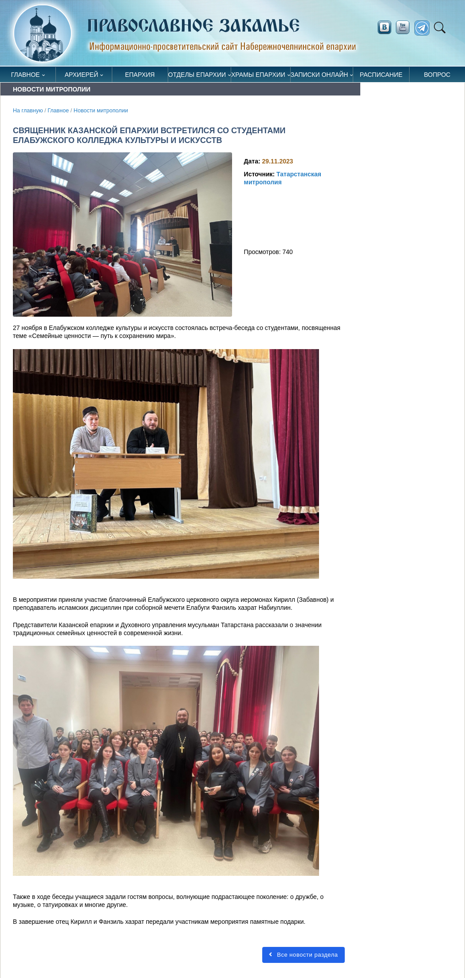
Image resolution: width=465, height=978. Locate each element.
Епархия (140, 74)
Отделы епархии (197, 74)
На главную (28, 110)
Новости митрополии (101, 110)
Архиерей (82, 74)
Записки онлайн (319, 74)
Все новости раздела (303, 954)
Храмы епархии (258, 74)
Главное (25, 74)
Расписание (381, 74)
